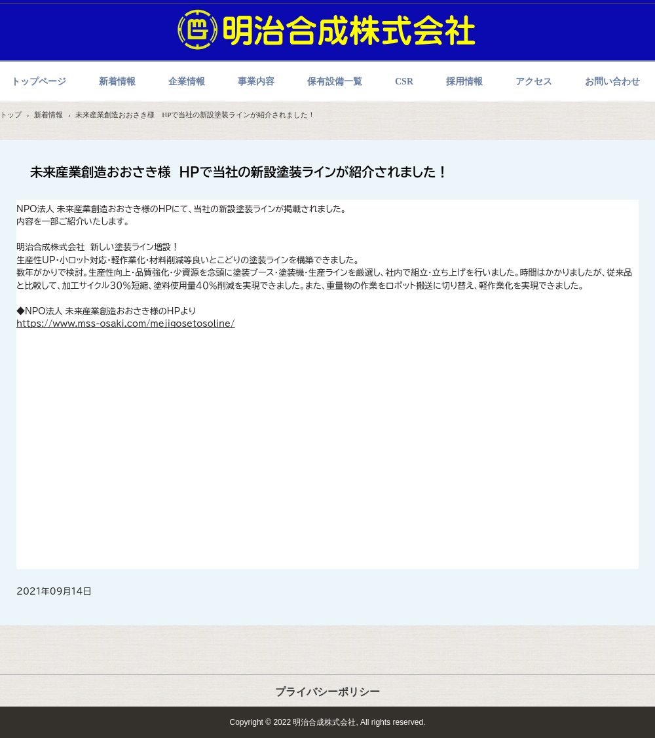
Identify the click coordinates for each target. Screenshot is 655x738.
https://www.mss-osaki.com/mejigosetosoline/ (125, 324)
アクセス (533, 81)
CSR (404, 81)
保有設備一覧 (334, 81)
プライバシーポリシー (327, 691)
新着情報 (117, 81)
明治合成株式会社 (327, 29)
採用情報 (464, 81)
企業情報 (186, 81)
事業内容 (256, 81)
